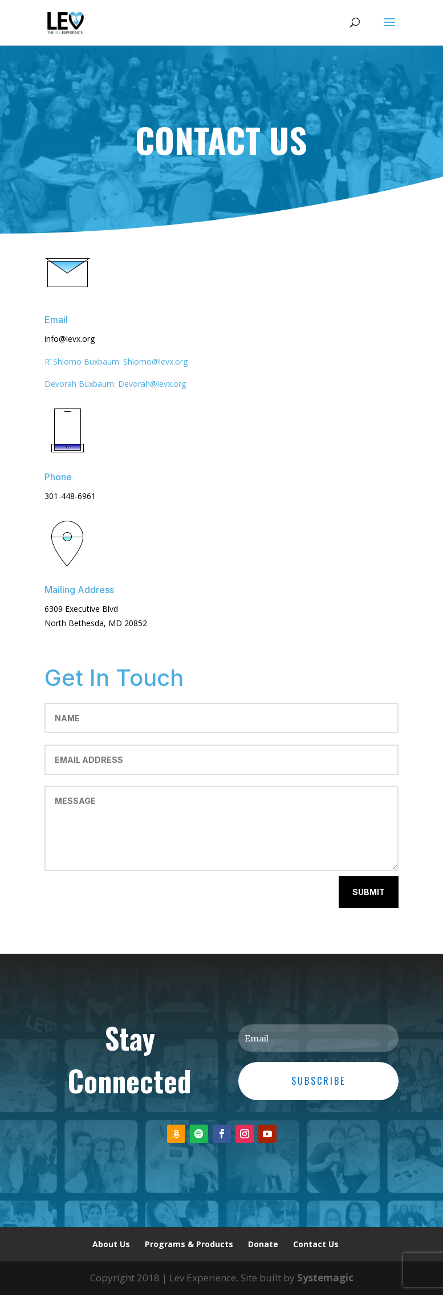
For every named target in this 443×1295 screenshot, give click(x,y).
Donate (263, 1244)
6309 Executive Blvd (81, 608)
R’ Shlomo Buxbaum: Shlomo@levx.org (116, 361)
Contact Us (316, 1244)
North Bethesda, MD (84, 623)
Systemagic (325, 1277)
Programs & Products (189, 1244)
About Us (111, 1244)
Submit (368, 892)
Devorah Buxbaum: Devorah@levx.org (115, 383)
